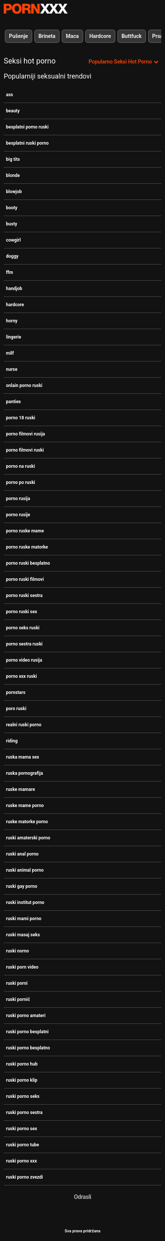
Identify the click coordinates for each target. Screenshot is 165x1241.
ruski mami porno (24, 918)
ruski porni (17, 983)
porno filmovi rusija (25, 434)
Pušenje (18, 36)
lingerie (13, 337)
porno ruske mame (25, 531)
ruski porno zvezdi (24, 1177)
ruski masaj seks (23, 934)
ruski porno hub (21, 1064)
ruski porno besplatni (27, 1031)
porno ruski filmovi (25, 579)
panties (13, 401)
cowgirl (13, 240)
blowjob (14, 191)
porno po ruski (20, 482)
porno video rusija (24, 660)
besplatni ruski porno (27, 143)
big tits (13, 159)
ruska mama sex (22, 757)
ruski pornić (18, 999)
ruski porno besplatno (28, 1048)
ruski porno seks (22, 1096)
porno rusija (18, 498)
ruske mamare (20, 789)
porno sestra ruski (24, 644)
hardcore (15, 304)
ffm (9, 272)
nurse (12, 369)
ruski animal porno (25, 870)
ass (9, 94)
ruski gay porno (21, 886)
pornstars (15, 692)
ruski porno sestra (24, 1112)
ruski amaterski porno (28, 837)
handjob (14, 288)
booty (11, 207)
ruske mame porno (25, 805)
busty (11, 224)
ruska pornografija (24, 773)
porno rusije (18, 514)
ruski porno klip (21, 1080)
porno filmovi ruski (25, 450)
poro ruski (16, 708)
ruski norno (17, 951)
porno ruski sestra (24, 595)
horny (12, 320)
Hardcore (100, 36)
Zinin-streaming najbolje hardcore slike (35, 8)
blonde (13, 175)
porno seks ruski (22, 627)
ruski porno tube (22, 1144)
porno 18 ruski (20, 417)
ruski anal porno (22, 854)
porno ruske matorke (27, 547)
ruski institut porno (25, 902)
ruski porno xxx (21, 1161)
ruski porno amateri (26, 1015)
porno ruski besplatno (28, 563)
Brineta (47, 36)
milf (10, 353)
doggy (12, 256)
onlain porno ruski (24, 385)
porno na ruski (20, 466)
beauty (12, 110)
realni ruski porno (24, 724)
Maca (72, 36)
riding (12, 741)
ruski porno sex (21, 1128)
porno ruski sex (21, 611)
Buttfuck (132, 36)
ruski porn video (22, 967)
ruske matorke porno (27, 821)
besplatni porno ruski (27, 127)
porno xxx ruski (21, 676)
